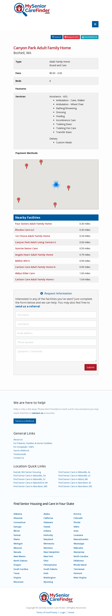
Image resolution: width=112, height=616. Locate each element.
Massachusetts (81, 539)
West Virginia (80, 577)
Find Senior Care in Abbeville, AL (74, 472)
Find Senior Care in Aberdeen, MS (75, 486)
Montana (48, 548)
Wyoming (48, 582)
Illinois (17, 530)
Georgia (17, 526)
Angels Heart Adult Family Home (34, 254)
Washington (50, 577)
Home (71, 612)
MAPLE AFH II (22, 260)
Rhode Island (80, 564)
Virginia (17, 577)
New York (48, 556)
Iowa (76, 530)
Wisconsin (19, 582)
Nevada (17, 552)
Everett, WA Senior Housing (27, 472)
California (48, 518)
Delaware (48, 522)
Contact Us (19, 457)
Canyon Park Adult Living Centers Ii (35, 242)
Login (63, 612)
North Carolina (81, 556)
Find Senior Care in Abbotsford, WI (31, 482)
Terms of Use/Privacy (46, 612)
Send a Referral (21, 450)
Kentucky (48, 535)
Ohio (46, 560)
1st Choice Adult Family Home (32, 236)
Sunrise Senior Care (26, 248)
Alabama (18, 514)
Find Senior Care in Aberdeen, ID (74, 482)
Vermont (78, 573)
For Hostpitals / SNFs (24, 446)
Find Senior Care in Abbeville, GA (30, 475)
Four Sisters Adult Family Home (33, 223)
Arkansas (18, 518)
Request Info (71, 37)
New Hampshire (51, 552)
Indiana (47, 530)
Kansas (17, 535)
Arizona (77, 514)
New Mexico (20, 556)
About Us (18, 439)
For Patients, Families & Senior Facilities (33, 443)
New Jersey (79, 552)
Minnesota (49, 543)
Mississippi (79, 543)
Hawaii (47, 526)
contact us (37, 413)
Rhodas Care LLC (24, 229)
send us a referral (27, 306)
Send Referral (89, 37)
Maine (17, 539)
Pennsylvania (50, 564)
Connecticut (20, 522)
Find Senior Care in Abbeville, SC (30, 479)
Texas (17, 573)
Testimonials (20, 454)
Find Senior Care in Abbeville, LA (74, 475)
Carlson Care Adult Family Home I (34, 279)
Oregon (17, 564)
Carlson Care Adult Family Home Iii (35, 267)
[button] (68, 188)
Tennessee (79, 569)
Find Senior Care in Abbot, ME (73, 479)
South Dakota (50, 569)
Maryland (48, 539)
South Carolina (21, 569)
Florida (77, 522)
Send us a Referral (24, 420)
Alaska (47, 514)
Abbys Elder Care (25, 273)
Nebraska (78, 548)
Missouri (18, 548)
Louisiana (78, 535)
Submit (90, 367)
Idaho (76, 526)
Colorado (78, 518)
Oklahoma (79, 560)
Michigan (18, 543)
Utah (46, 573)
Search (56, 37)
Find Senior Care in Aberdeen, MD (30, 486)
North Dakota (20, 560)
